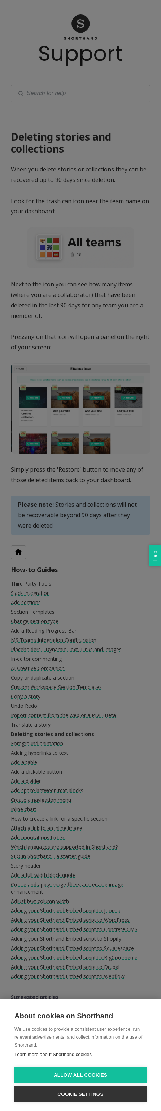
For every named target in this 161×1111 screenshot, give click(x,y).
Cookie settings (80, 1094)
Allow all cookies (80, 1075)
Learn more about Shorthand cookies (53, 1054)
